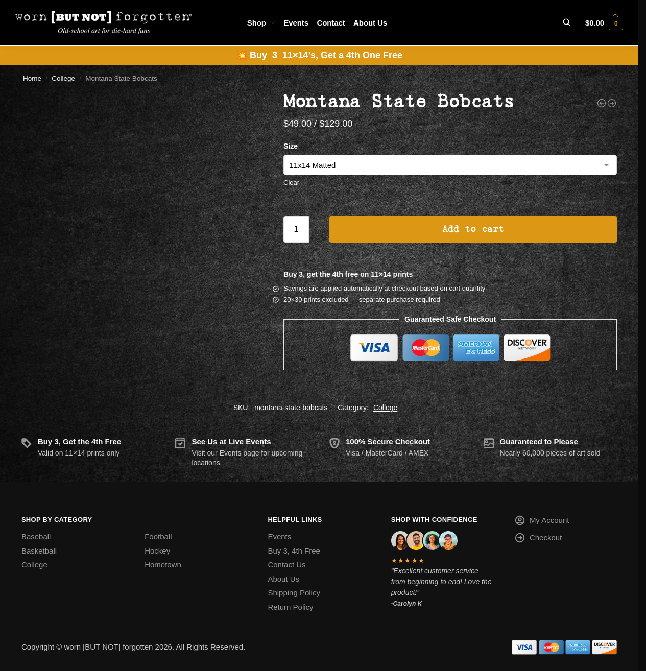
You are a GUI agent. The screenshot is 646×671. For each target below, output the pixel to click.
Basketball (39, 550)
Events (279, 536)
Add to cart (473, 229)
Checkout (538, 539)
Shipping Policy (294, 592)
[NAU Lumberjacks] (612, 103)
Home (32, 78)
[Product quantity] (296, 229)
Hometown (163, 564)
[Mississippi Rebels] (601, 103)
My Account (541, 522)
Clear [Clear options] (291, 182)
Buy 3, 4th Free (294, 550)
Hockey (157, 550)
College (63, 78)
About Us (283, 578)
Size (290, 146)
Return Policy (290, 607)
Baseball (36, 536)
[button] (604, 23)
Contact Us (286, 564)
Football (158, 536)
